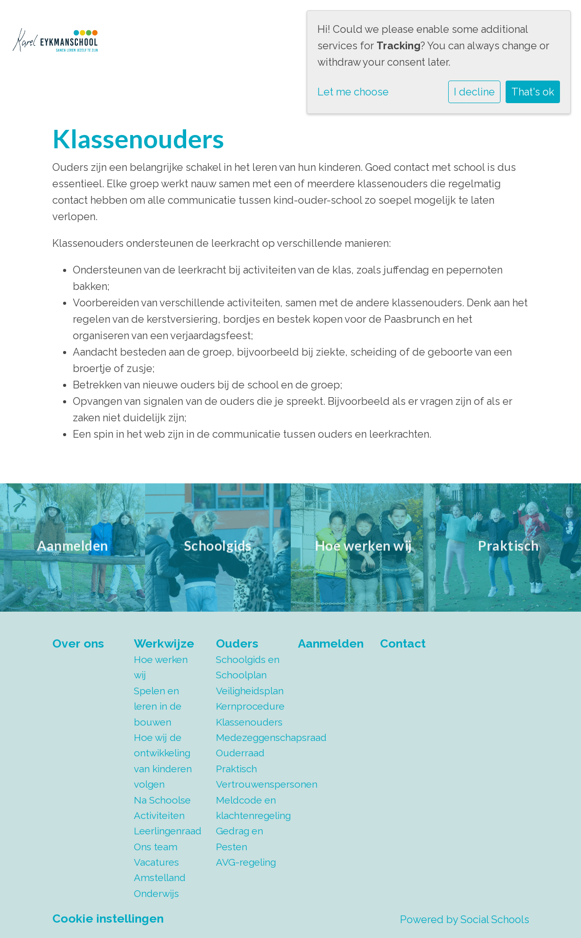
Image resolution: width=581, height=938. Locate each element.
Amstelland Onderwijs (160, 885)
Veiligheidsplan (249, 690)
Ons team (155, 846)
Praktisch (236, 768)
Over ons (78, 643)
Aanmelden (331, 643)
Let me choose (353, 92)
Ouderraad (240, 752)
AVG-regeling (246, 862)
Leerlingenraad (167, 830)
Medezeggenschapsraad (249, 737)
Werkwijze (164, 643)
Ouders (237, 643)
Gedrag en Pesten (239, 838)
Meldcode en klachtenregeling (249, 807)
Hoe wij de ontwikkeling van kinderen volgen (163, 761)
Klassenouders (249, 722)
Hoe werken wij (161, 667)
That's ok (532, 92)
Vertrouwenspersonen (249, 784)
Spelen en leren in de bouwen (158, 706)
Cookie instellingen (108, 918)
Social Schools (494, 919)
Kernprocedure (249, 706)
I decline (474, 92)
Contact (403, 643)
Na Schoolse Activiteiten (162, 807)
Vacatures (156, 862)
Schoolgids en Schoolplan (247, 667)
